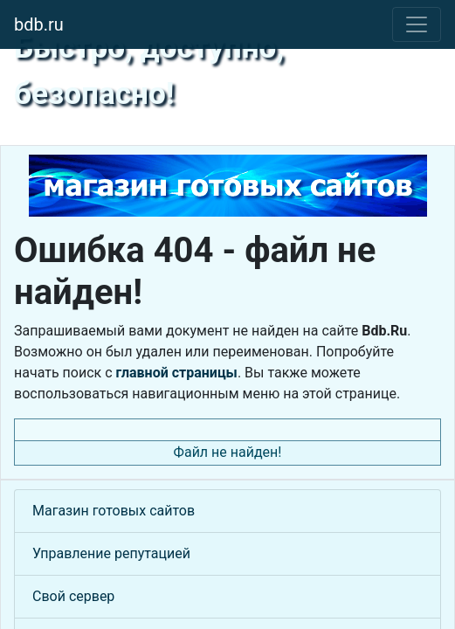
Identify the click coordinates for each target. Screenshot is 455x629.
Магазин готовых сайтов (113, 510)
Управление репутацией (111, 553)
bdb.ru (39, 24)
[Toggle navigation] (416, 24)
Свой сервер (73, 596)
